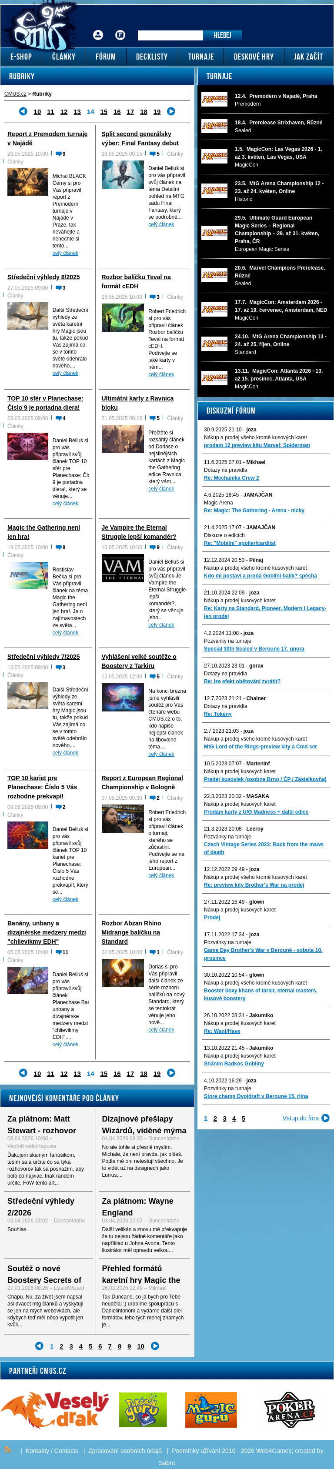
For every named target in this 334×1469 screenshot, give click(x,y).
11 (50, 111)
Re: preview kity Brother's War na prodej (254, 885)
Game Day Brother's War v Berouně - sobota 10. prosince (263, 954)
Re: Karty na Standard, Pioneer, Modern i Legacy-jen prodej (265, 612)
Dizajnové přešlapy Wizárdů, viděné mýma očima (144, 1131)
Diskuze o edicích (224, 535)
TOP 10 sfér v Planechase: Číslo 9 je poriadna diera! (45, 403)
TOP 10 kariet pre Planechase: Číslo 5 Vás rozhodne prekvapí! (42, 787)
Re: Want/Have (222, 1031)
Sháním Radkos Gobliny (234, 1064)
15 (103, 111)
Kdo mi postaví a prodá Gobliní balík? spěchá (260, 576)
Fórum (120, 28)
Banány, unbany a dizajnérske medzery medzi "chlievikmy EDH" (46, 932)
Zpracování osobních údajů (125, 1450)
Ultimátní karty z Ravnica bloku (138, 403)
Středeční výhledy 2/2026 (40, 1207)
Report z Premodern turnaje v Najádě (47, 138)
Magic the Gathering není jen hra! (43, 532)
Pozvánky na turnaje (227, 641)
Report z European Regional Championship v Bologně (142, 783)
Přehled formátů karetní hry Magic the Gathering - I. (141, 1280)
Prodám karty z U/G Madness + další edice (256, 812)
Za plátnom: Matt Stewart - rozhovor (41, 1125)
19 (157, 111)
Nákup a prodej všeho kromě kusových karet (255, 437)
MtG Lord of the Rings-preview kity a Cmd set (260, 747)
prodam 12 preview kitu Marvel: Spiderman (257, 445)
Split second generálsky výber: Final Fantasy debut (140, 138)
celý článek (65, 253)
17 (130, 111)
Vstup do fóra (301, 1118)
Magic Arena (218, 503)
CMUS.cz (15, 94)
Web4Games (273, 1450)
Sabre (167, 1462)
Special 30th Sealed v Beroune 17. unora (254, 649)
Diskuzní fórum (231, 410)
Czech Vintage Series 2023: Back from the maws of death (264, 848)
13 (77, 111)
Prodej (212, 918)
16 (117, 111)
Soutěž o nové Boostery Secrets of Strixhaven (44, 1280)
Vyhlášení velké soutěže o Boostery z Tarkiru (139, 661)
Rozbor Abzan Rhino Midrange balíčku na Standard (131, 932)
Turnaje (219, 76)
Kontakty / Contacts (52, 1450)
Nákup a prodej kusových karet (240, 601)
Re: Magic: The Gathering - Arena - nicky (254, 510)
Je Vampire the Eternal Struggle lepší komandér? (139, 532)
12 (64, 111)
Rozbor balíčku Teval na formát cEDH (136, 282)
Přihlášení (98, 28)
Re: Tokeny (218, 714)
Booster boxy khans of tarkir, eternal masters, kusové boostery (260, 995)
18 (143, 111)
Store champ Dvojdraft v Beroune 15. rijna (256, 1096)
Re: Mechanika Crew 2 (231, 478)
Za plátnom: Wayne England (138, 1207)
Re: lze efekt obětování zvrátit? (242, 681)
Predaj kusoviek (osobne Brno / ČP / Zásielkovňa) (265, 779)
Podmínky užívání (196, 1450)
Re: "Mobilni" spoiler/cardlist (240, 543)
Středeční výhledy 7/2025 (43, 656)
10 (37, 111)
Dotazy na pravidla (225, 470)
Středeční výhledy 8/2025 (43, 277)
